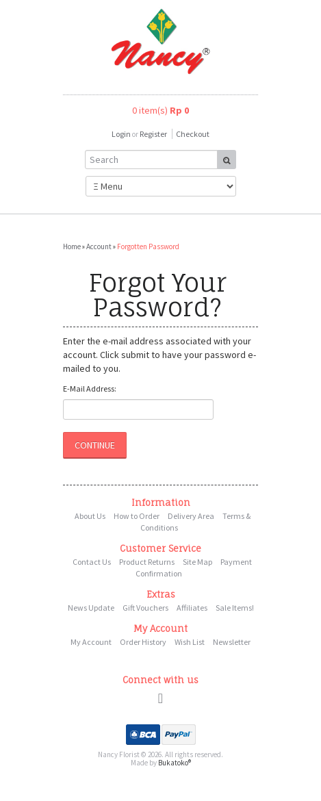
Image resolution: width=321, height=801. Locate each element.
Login (121, 134)
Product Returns (147, 562)
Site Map (197, 562)
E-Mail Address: (89, 388)
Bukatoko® (174, 762)
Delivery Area (191, 516)
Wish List (190, 642)
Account (99, 246)
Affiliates (192, 607)
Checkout (192, 134)
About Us (90, 516)
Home (72, 246)
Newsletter (232, 642)
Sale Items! (235, 607)
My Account (91, 642)
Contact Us (92, 562)
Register (153, 134)
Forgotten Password (148, 246)
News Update (91, 607)
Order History (143, 642)
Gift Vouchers (145, 607)
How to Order (136, 516)
